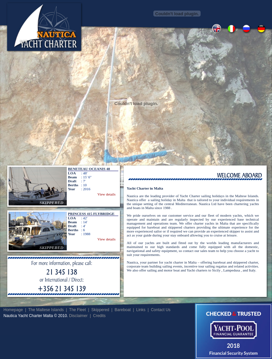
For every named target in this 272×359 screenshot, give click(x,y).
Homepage (13, 309)
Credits (99, 315)
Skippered (100, 309)
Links (140, 309)
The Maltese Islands (45, 309)
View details (106, 194)
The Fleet (77, 309)
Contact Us (160, 309)
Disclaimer (78, 315)
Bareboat (123, 309)
